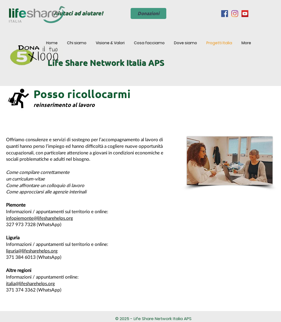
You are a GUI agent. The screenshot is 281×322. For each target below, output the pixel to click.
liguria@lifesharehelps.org (32, 251)
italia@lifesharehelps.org (30, 283)
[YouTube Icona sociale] (244, 13)
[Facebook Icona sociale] (224, 13)
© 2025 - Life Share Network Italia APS (153, 318)
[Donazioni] (148, 13)
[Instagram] (234, 13)
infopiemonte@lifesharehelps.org (39, 218)
